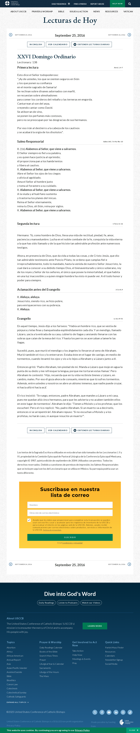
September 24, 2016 (24, 35)
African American (16, 655)
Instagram (123, 712)
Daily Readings (59, 4)
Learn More (95, 626)
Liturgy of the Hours (50, 671)
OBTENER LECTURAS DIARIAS (95, 44)
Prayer (43, 659)
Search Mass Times (50, 655)
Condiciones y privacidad (72, 543)
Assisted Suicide (15, 671)
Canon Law (12, 684)
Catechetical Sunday (17, 692)
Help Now (117, 4)
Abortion (11, 647)
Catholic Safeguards (17, 696)
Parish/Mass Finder (115, 647)
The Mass (45, 676)
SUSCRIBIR (70, 537)
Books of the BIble (49, 651)
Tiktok (130, 712)
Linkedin (117, 712)
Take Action (78, 650)
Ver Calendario (58, 44)
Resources (110, 651)
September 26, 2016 (115, 35)
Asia (9, 663)
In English (34, 44)
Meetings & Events (82, 658)
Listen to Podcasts (68, 602)
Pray (74, 662)
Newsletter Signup (115, 659)
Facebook (104, 712)
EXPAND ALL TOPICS (16, 702)
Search (130, 3)
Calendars (110, 655)
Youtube (110, 712)
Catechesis (13, 688)
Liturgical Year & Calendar (53, 663)
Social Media (112, 663)
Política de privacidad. (53, 530)
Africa (10, 651)
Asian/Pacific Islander (18, 667)
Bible (9, 676)
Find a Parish (80, 4)
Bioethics (12, 680)
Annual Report (14, 659)
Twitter (97, 712)
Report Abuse (97, 4)
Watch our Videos (89, 602)
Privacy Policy (14, 725)
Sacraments (46, 667)
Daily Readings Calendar (70, 3)
